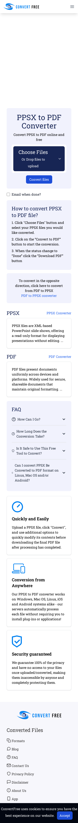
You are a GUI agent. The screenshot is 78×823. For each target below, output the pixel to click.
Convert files (39, 179)
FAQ (12, 757)
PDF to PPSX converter (39, 295)
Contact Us (18, 765)
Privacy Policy (20, 774)
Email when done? (26, 194)
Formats (16, 740)
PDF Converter (60, 356)
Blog (13, 749)
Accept (64, 815)
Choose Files (33, 158)
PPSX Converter (59, 313)
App (12, 798)
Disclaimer (17, 782)
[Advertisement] (39, 55)
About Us (16, 790)
